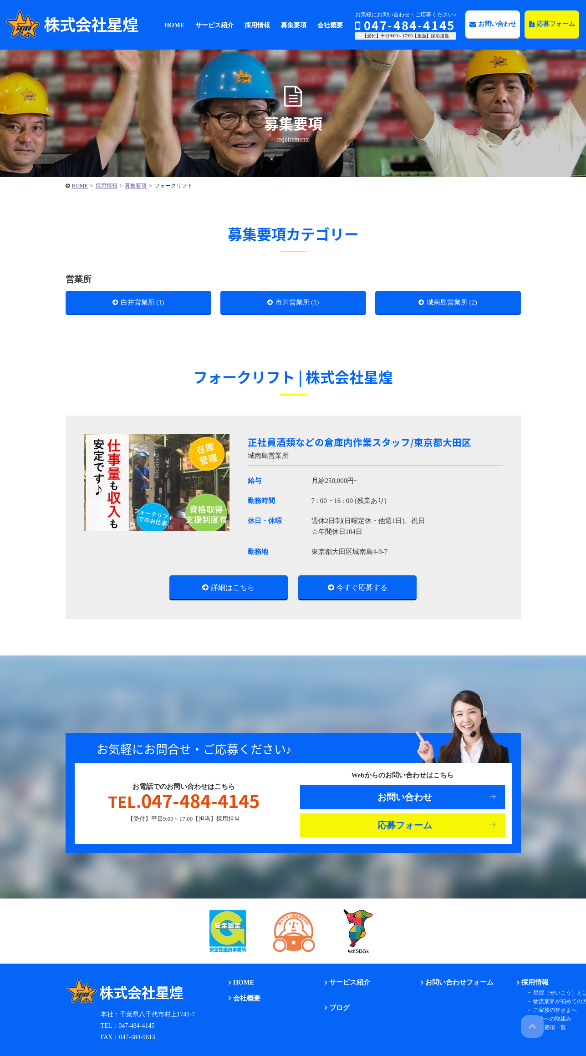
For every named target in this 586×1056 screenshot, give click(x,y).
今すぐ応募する (361, 590)
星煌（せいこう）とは (556, 996)
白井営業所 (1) (142, 303)
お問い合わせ (492, 23)
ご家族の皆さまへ (551, 1013)
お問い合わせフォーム (455, 986)
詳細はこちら (233, 590)
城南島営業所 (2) (452, 303)
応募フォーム (552, 23)
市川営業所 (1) (297, 303)
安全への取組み (548, 1022)
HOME (241, 986)
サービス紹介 (346, 986)
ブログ (336, 1011)
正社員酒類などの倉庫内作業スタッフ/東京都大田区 (365, 444)
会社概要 (243, 1001)
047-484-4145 (405, 25)
